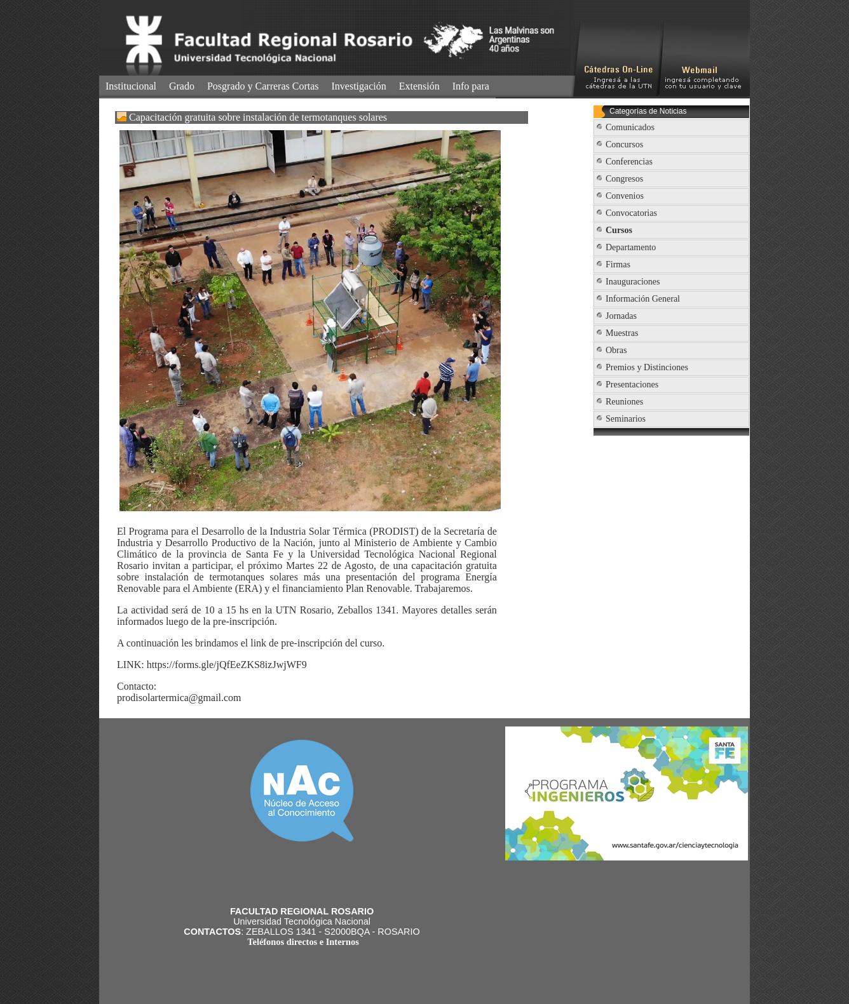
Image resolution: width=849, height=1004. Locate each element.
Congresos (624, 179)
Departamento (631, 247)
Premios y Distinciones (647, 367)
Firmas (618, 264)
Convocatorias (631, 213)
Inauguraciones (633, 281)
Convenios (625, 196)
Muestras (622, 333)
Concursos (624, 144)
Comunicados (630, 127)
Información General (643, 299)
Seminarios (626, 419)
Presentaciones (632, 384)
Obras (616, 350)
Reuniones (624, 401)
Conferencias (629, 161)
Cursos (619, 230)
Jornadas (621, 316)
